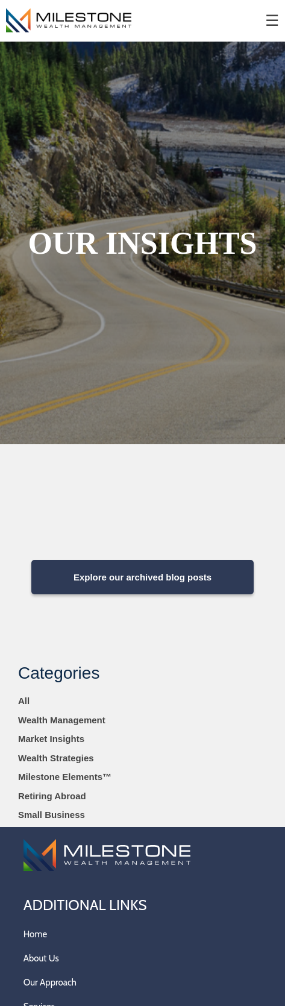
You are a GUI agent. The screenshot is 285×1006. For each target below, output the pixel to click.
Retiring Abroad (52, 796)
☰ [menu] (272, 21)
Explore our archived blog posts (142, 577)
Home (35, 934)
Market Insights (51, 739)
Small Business (51, 815)
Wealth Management (61, 720)
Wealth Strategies (56, 758)
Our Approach (50, 982)
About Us (41, 958)
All (24, 701)
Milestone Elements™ (64, 777)
